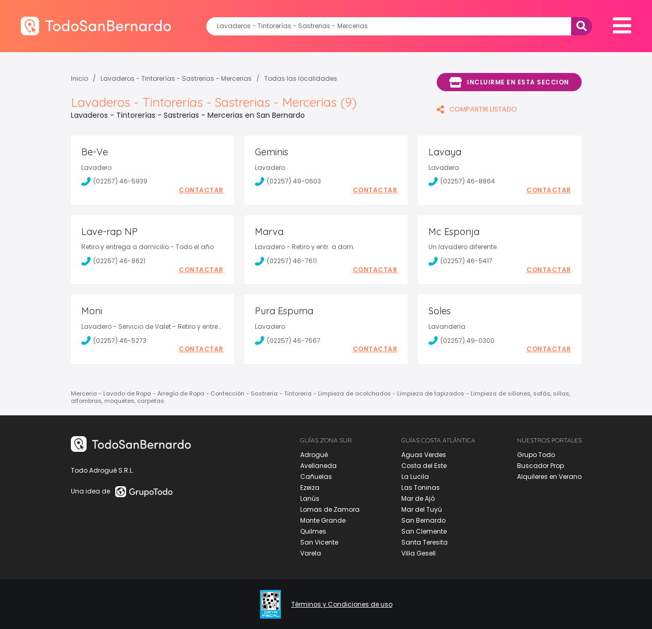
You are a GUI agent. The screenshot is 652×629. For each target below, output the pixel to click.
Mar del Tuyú (421, 509)
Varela (310, 553)
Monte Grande (323, 520)
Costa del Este (424, 465)
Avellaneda (318, 465)
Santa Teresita (424, 542)
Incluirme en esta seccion (509, 82)
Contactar (201, 190)
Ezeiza (309, 487)
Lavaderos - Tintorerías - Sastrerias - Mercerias (176, 78)
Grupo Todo (536, 454)
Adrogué (314, 454)
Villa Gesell (418, 553)
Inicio (79, 78)
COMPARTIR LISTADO (477, 109)
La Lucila (415, 476)
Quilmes (313, 531)
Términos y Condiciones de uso (341, 604)
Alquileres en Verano (549, 476)
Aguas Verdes (423, 454)
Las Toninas (420, 487)
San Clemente (424, 531)
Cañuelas (316, 476)
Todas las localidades (300, 78)
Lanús (309, 498)
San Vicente (319, 542)
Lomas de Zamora (330, 509)
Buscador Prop (540, 465)
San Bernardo (423, 520)
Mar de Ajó (418, 498)
